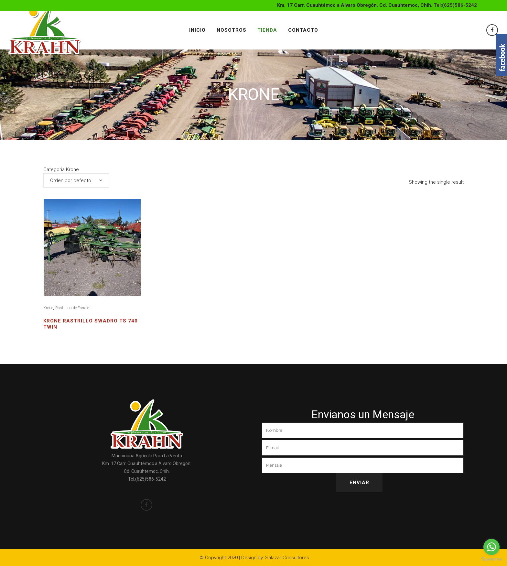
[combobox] (76, 180)
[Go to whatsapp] (491, 547)
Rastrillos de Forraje (72, 308)
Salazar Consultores (287, 558)
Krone (48, 308)
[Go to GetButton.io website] (491, 559)
